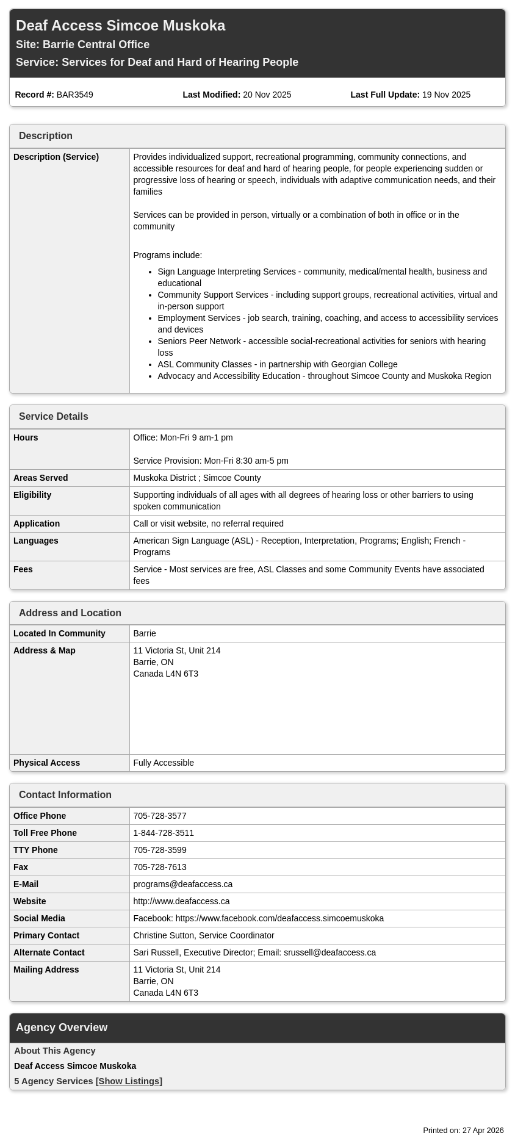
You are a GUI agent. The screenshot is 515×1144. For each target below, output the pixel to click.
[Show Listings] (129, 1081)
